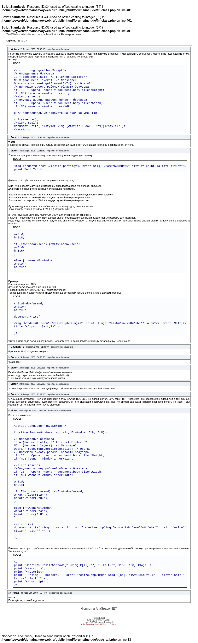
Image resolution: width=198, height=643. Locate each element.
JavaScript (51, 34)
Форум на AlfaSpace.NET (99, 608)
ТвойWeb (12, 34)
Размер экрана (71, 34)
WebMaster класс (31, 34)
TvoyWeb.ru (106, 620)
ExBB (103, 618)
